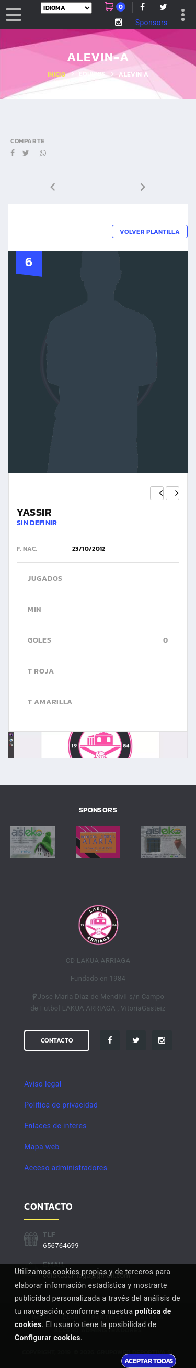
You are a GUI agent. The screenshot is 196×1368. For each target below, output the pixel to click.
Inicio (56, 74)
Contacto (57, 1040)
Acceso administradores (65, 1168)
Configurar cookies (47, 1337)
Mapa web (41, 1147)
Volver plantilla (150, 231)
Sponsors (151, 22)
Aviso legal (42, 1084)
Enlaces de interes (55, 1126)
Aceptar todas (148, 1360)
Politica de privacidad (61, 1105)
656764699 (61, 1246)
